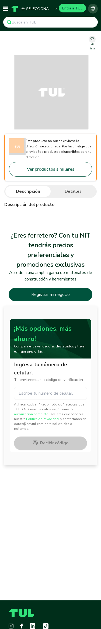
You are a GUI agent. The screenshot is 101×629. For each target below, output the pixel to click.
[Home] (14, 9)
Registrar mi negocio (50, 294)
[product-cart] (93, 8)
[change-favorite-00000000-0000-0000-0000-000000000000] (92, 43)
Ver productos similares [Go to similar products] (50, 169)
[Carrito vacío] (93, 8)
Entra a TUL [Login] (72, 8)
